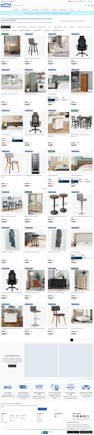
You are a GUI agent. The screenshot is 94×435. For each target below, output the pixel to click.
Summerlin (11, 420)
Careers (39, 417)
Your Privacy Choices (86, 432)
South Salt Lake (4, 422)
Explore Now (12, 366)
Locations (4, 413)
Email (2, 407)
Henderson (12, 417)
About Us (39, 422)
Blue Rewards (40, 420)
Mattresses (45, 10)
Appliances (25, 10)
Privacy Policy (84, 429)
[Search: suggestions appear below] (47, 5)
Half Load (43, 22)
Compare (44, 188)
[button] (5, 27)
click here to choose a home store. (62, 13)
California (23, 415)
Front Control (37, 22)
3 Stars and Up (6, 30)
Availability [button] (72, 27)
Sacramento (23, 419)
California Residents (61, 429)
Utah (2, 415)
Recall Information (34, 429)
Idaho (17, 415)
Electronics (35, 10)
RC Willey (3, 22)
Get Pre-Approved (73, 1)
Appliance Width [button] (58, 27)
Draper (2, 417)
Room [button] (65, 27)
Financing (39, 418)
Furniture (16, 10)
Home (29, 429)
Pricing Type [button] (80, 27)
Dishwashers (19, 22)
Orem (2, 420)
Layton (2, 419)
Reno (10, 419)
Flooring (54, 10)
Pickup (8, 22)
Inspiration (63, 10)
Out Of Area (5, 1)
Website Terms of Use (42, 429)
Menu (90, 1)
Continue (42, 409)
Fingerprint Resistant (28, 22)
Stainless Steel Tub (58, 30)
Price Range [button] (32, 27)
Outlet (72, 10)
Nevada (11, 415)
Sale (79, 10)
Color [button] (49, 27)
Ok (73, 432)
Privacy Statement (53, 429)
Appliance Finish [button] (42, 27)
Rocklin (22, 417)
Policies (48, 429)
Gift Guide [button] (88, 27)
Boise (17, 417)
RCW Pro (39, 415)
